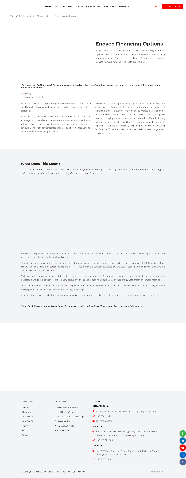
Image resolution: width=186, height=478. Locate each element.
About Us (59, 6)
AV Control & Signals (64, 426)
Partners (110, 6)
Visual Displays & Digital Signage (69, 416)
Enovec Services (62, 430)
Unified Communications (66, 407)
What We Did (94, 6)
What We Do (75, 6)
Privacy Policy (157, 471)
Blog (24, 430)
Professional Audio (63, 421)
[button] (156, 6)
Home (48, 6)
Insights (123, 6)
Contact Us (27, 435)
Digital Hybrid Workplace (66, 412)
